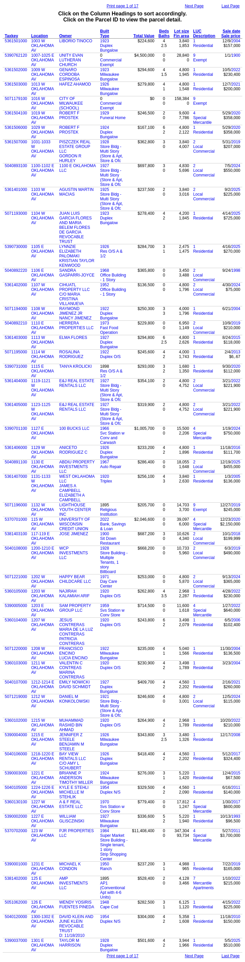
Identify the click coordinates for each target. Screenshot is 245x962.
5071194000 (16, 308)
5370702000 (16, 830)
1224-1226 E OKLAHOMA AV (42, 792)
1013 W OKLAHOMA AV (42, 89)
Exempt (200, 60)
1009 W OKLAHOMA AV (42, 74)
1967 (104, 462)
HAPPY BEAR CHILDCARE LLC (75, 579)
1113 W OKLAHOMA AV (42, 342)
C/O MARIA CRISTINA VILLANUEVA (71, 299)
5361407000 (16, 476)
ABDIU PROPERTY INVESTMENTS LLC (77, 467)
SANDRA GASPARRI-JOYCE (76, 272)
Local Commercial (203, 149)
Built (104, 31)
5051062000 (16, 902)
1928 (104, 142)
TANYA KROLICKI (75, 366)
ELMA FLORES (73, 337)
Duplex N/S (110, 792)
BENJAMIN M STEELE (71, 746)
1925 (104, 189)
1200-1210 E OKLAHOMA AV (42, 553)
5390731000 (16, 366)
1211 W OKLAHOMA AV (42, 668)
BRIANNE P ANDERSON (70, 775)
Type (104, 36)
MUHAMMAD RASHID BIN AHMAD (71, 725)
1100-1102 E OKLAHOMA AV (42, 170)
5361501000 (16, 41)
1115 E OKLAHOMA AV (42, 371)
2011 (235, 787)
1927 (104, 165)
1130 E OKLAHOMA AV (42, 467)
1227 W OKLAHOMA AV (42, 807)
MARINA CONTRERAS (71, 674)
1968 (104, 270)
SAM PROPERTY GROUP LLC (75, 608)
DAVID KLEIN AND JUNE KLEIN (76, 919)
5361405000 (16, 404)
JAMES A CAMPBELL (70, 488)
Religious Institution (108, 512)
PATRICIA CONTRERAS (71, 641)
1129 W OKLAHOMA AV (42, 452)
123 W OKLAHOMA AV (42, 835)
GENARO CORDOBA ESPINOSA (69, 74)
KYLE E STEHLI (73, 787)
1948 (104, 902)
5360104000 (16, 620)
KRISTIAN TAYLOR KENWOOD (76, 263)
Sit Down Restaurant (110, 541)
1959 (104, 605)
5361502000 (16, 69)
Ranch (106, 868)
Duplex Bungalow (109, 48)
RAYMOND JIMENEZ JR (70, 311)
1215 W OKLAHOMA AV (42, 725)
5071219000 (16, 696)
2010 (235, 916)
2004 (235, 41)
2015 (235, 337)
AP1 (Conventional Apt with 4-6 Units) (112, 890)
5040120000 (16, 916)
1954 (104, 787)
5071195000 (16, 352)
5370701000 (16, 519)
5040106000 (16, 754)
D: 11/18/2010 (71, 935)
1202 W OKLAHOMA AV (42, 581)
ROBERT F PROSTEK (69, 115)
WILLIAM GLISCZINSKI (71, 818)
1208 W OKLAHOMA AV (42, 653)
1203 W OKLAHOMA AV (42, 596)
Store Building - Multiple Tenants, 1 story (114, 560)
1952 (104, 285)
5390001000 (16, 864)
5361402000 (16, 285)
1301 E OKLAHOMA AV (42, 945)
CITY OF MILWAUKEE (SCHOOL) (71, 103)
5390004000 (16, 734)
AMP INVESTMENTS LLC (73, 883)
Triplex (106, 481)
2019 (235, 142)
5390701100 (16, 428)
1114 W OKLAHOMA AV (42, 357)
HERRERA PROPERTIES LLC (76, 325)
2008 (235, 734)
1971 (104, 576)
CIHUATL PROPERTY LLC (74, 287)
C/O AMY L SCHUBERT (70, 765)
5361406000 (16, 447)
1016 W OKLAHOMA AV (42, 103)
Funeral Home (113, 117)
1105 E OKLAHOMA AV (42, 251)
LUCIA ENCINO (73, 658)
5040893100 (16, 165)
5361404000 (16, 380)
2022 (235, 69)
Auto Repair (110, 466)
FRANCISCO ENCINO (71, 651)
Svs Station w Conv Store (112, 612)
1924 (104, 127)
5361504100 (16, 113)
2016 (235, 447)
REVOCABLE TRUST (71, 928)
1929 (104, 113)
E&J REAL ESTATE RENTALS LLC (76, 383)
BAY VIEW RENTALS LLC (72, 756)
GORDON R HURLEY (70, 158)
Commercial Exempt (110, 62)
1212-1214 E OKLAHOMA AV (42, 687)
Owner (65, 36)
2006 (235, 620)
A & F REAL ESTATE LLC (71, 804)
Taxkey (11, 36)
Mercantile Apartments (203, 885)
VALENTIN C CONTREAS (71, 665)
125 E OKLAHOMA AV (42, 883)
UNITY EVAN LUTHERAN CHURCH (71, 60)
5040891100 (16, 462)
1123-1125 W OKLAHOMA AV (42, 411)
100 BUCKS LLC (74, 428)
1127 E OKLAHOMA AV (42, 433)
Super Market (112, 835)
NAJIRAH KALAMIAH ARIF (74, 593)
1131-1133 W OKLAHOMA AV (42, 483)
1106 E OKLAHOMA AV (42, 275)
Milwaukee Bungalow (109, 77)
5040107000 (16, 682)
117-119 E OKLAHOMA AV (42, 538)
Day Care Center (108, 584)
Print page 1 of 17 (123, 6)
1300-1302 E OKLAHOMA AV (42, 921)
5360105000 (16, 591)
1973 (104, 323)
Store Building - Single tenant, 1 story (114, 845)
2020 (235, 113)
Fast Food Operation (109, 330)
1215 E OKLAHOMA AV (42, 739)
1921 (104, 696)
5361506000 (16, 127)
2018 (235, 533)
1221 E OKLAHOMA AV (42, 778)
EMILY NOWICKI (74, 682)
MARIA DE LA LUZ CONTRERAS (76, 632)
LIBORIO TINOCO (75, 41)
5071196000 (16, 505)
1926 (104, 84)
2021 (235, 84)
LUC (197, 31)
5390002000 (16, 816)
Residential (203, 45)
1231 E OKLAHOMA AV (42, 869)
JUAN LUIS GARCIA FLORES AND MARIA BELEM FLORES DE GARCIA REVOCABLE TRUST (75, 227)
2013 (235, 352)
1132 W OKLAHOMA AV (42, 510)
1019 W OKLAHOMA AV (42, 118)
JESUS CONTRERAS (71, 622)
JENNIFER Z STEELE (70, 737)
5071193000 (16, 213)
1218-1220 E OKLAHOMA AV (42, 759)
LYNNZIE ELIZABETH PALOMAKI (70, 251)
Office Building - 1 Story (113, 277)
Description (204, 36)
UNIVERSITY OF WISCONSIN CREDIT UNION (74, 524)
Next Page (194, 6)
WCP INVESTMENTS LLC (73, 553)
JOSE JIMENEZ (73, 533)
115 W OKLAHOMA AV (42, 524)
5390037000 (16, 940)
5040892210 (16, 323)
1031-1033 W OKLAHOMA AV (42, 149)
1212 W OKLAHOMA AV (42, 701)
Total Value (144, 36)
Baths (163, 36)
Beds (164, 31)
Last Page (231, 6)
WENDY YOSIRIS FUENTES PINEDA (76, 904)
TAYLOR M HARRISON (69, 943)
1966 (104, 428)
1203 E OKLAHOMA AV (42, 610)
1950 (104, 864)
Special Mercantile (202, 120)
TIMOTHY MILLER (76, 782)
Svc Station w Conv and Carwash (112, 438)
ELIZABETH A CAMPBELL (71, 497)
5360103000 (16, 663)
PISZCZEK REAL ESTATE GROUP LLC (74, 147)
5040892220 (16, 270)
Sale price (230, 36)
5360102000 (16, 720)
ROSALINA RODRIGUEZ (71, 354)
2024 (235, 165)
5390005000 (16, 605)
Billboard (108, 571)
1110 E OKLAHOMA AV (42, 328)
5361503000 (16, 84)
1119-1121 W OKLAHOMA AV (42, 387)
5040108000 (16, 548)
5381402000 (16, 878)
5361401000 (16, 189)
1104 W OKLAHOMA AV (42, 218)
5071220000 (16, 648)
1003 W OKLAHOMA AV (42, 46)
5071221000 (16, 576)
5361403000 (16, 337)
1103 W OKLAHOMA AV (42, 194)
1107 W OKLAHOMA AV (42, 290)
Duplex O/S (110, 356)
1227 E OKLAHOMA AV (42, 821)
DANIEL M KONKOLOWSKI (74, 699)
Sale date (231, 31)
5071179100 (16, 98)
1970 (104, 802)
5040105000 (16, 787)
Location (39, 36)
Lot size (181, 31)
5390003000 (16, 773)
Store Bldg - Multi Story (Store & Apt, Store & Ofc (111, 153)
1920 (104, 476)
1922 (104, 308)
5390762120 (16, 55)
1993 (235, 816)
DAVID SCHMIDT (75, 687)
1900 (235, 55)
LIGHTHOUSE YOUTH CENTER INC (75, 510)
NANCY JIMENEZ (75, 318)
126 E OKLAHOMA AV (42, 907)
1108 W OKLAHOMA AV (42, 313)
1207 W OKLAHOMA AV (42, 625)
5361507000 (16, 142)
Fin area (181, 36)
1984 (104, 830)
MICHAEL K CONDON (70, 866)
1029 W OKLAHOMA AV (42, 132)
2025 (235, 189)
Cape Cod (109, 907)
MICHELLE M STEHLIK (71, 794)
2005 (235, 476)
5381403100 (16, 533)
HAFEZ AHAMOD (75, 84)
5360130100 (16, 802)
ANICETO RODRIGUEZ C (73, 450)
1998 (235, 270)
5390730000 (16, 246)
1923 (104, 41)
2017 (235, 754)
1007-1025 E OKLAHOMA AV (42, 60)
